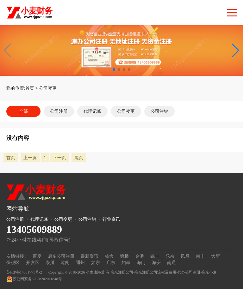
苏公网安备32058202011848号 (34, 279)
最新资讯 (89, 256)
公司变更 (48, 88)
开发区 (32, 262)
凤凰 (185, 256)
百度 (37, 256)
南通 (171, 262)
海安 (156, 262)
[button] (235, 50)
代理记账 (92, 111)
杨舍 (109, 256)
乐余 (169, 256)
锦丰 (154, 256)
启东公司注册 (61, 256)
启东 (110, 262)
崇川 (50, 262)
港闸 (65, 262)
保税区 (13, 262)
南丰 (200, 256)
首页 (29, 88)
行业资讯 (111, 219)
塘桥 (124, 256)
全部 (23, 111)
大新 (215, 256)
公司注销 (159, 111)
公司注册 (59, 111)
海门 (141, 262)
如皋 (126, 262)
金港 (139, 256)
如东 (95, 262)
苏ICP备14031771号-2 (24, 272)
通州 (80, 262)
